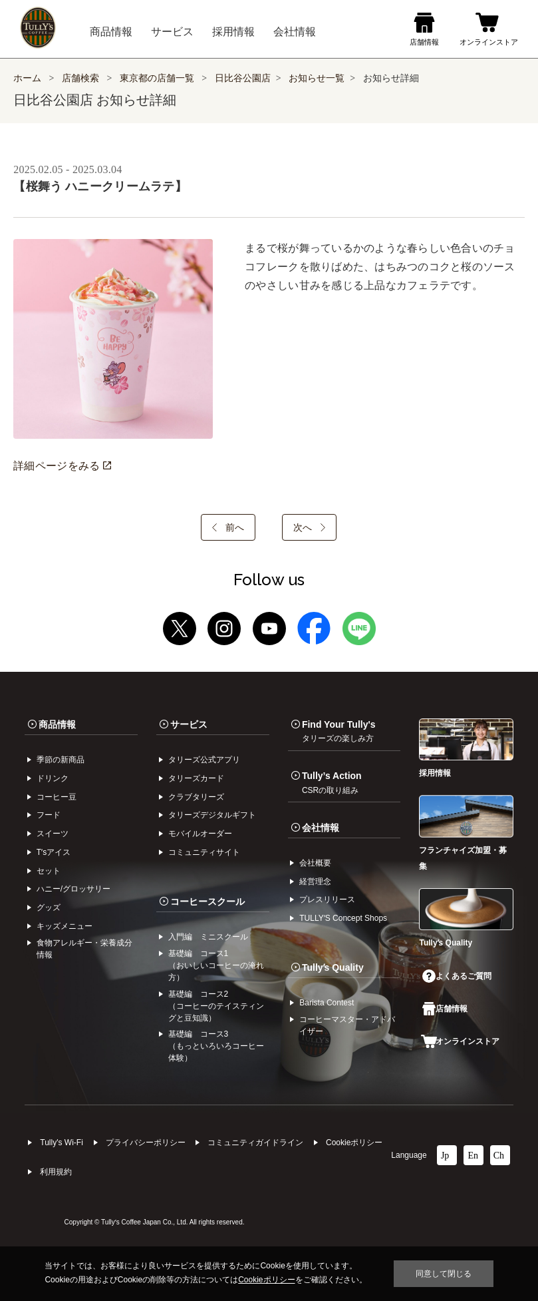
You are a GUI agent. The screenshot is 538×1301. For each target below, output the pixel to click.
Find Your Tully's (339, 731)
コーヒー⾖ (56, 797)
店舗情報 (445, 1008)
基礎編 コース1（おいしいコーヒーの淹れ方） (216, 965)
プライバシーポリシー (146, 1142)
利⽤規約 (56, 1171)
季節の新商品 (60, 759)
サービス (188, 724)
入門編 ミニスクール (208, 936)
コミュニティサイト (204, 852)
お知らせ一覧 (316, 78)
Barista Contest (326, 1002)
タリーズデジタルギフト (212, 815)
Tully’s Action (332, 782)
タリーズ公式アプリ (204, 759)
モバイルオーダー (200, 833)
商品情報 (57, 724)
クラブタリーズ (196, 797)
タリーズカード (196, 778)
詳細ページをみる (61, 465)
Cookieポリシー (354, 1142)
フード (49, 815)
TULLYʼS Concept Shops (343, 918)
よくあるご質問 (456, 976)
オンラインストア (460, 1041)
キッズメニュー (64, 926)
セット (49, 871)
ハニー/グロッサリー (73, 889)
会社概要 (315, 863)
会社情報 (320, 827)
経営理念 (315, 881)
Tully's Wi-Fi (61, 1142)
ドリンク (52, 778)
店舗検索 (80, 78)
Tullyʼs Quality (333, 967)
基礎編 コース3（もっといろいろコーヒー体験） (216, 1046)
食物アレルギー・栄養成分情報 (84, 948)
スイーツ (52, 833)
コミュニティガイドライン (255, 1142)
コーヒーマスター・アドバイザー (347, 1025)
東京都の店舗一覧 (158, 78)
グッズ (49, 907)
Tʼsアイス (53, 852)
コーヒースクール (207, 901)
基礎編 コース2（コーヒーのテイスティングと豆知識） (216, 1006)
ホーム (27, 78)
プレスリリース (327, 899)
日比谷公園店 (243, 78)
